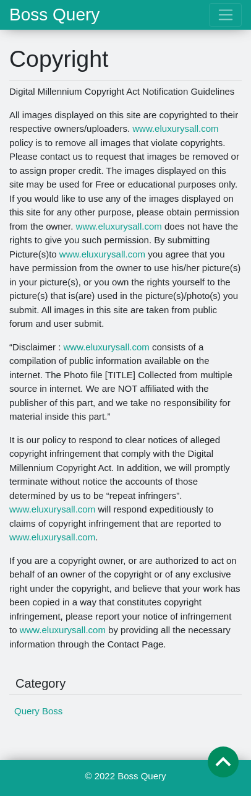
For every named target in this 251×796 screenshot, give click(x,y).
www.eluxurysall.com (175, 128)
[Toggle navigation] (225, 15)
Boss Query (54, 14)
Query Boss (38, 711)
